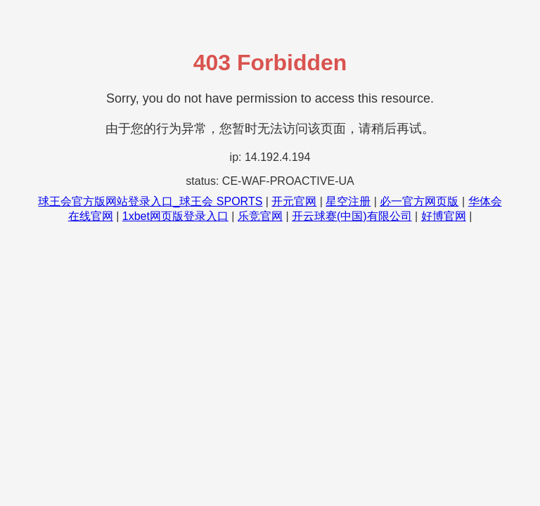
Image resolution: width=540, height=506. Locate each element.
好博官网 (443, 216)
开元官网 (293, 201)
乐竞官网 (260, 216)
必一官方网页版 (419, 201)
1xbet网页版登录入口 (175, 216)
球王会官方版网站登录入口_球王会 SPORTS (150, 201)
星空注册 (348, 201)
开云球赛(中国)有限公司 (352, 216)
